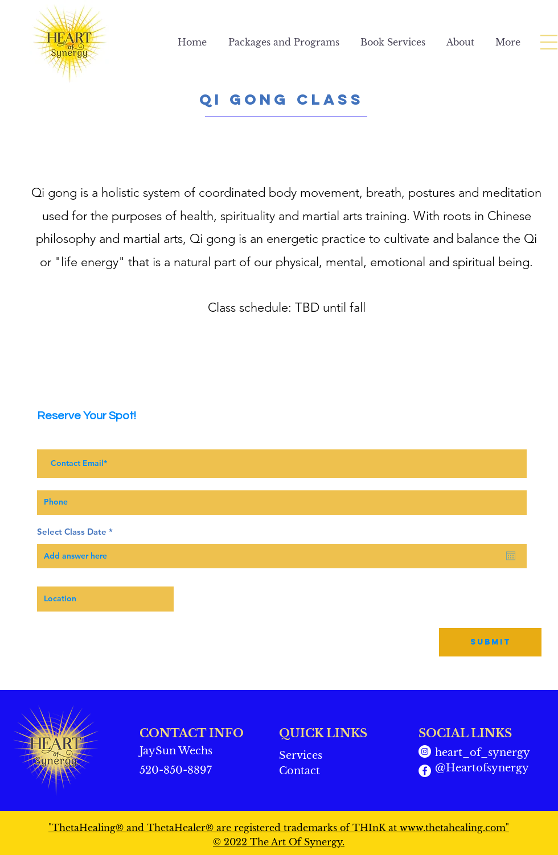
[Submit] (490, 642)
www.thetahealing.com (453, 827)
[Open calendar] (510, 555)
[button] (548, 42)
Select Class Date (77, 531)
